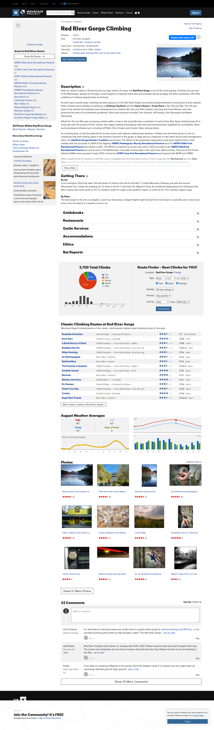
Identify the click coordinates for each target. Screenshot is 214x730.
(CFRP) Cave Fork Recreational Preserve (34, 69)
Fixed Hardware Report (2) (26, 147)
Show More (70, 163)
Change (177, 268)
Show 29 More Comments (131, 677)
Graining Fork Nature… (122, 330)
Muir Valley (19, 103)
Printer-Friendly (20, 141)
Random (41, 129)
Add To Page (195, 28)
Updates (97, 49)
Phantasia (116, 389)
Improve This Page (192, 23)
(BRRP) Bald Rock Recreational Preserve (34, 62)
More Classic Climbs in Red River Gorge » (84, 400)
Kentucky (78, 21)
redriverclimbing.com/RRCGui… (177, 625)
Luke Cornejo (104, 53)
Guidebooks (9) (20, 151)
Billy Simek (116, 53)
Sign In (195, 12)
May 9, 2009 (133, 665)
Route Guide (83, 12)
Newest (31, 129)
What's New (107, 12)
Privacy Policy (199, 715)
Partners (119, 12)
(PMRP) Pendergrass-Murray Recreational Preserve (138, 139)
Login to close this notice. (49, 718)
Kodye (66, 661)
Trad (159, 279)
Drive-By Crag (138, 344)
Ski (54, 4)
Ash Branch (20, 96)
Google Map (78, 42)
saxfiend (76, 49)
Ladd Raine (68, 641)
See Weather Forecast (74, 59)
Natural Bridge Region (25, 107)
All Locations (66, 21)
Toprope (181, 279)
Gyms (95, 12)
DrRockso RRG (92, 53)
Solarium (111, 353)
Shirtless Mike (79, 53)
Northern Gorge (22, 110)
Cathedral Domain (23, 100)
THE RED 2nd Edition (23, 161)
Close (187, 721)
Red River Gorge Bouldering (28, 114)
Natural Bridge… (103, 330)
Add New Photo (193, 458)
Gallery (135, 339)
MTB (24, 4)
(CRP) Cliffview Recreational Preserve (33, 76)
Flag (197, 634)
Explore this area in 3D (187, 35)
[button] (160, 58)
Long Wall (116, 334)
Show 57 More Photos (77, 586)
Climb (15, 4)
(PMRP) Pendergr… (104, 339)
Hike (33, 4)
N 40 (134, 366)
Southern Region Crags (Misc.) (29, 117)
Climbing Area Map (34, 44)
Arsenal (111, 357)
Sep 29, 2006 (169, 628)
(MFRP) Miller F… (103, 375)
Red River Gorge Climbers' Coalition (89, 136)
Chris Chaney (70, 625)
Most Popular (19, 129)
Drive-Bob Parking (122, 344)
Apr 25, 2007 (98, 648)
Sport (170, 279)
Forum (129, 12)
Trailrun (44, 4)
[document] (187, 717)
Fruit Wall (117, 375)
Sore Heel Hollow (121, 339)
